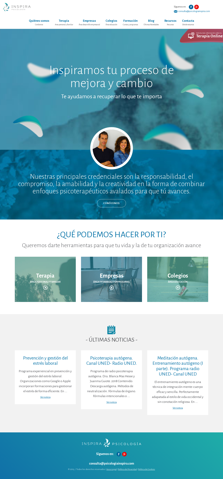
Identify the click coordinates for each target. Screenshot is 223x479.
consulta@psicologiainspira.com (194, 11)
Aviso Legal (111, 469)
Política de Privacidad (127, 469)
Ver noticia (45, 397)
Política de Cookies (146, 469)
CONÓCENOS (111, 203)
